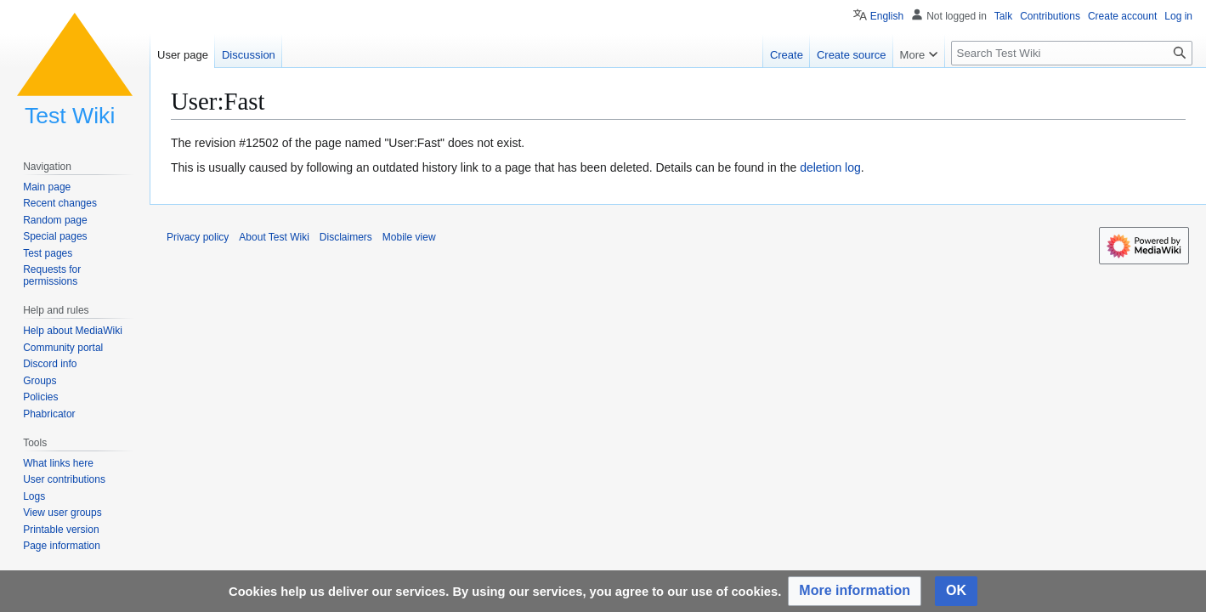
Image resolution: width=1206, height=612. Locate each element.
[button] (854, 591)
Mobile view (409, 237)
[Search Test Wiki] (1071, 53)
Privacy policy (198, 237)
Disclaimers (346, 237)
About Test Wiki (274, 237)
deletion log (830, 167)
